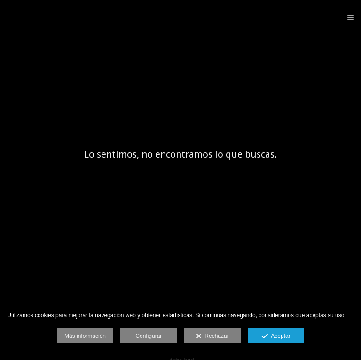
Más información (85, 336)
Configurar (148, 336)
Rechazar (212, 336)
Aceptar (275, 336)
